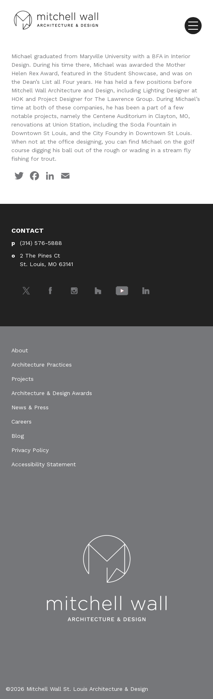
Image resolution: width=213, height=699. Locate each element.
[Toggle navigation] (193, 25)
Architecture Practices (41, 364)
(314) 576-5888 (41, 243)
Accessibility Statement (43, 464)
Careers (21, 421)
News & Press (30, 407)
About (19, 350)
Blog (17, 436)
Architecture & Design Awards (51, 393)
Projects (22, 379)
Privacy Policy (30, 450)
